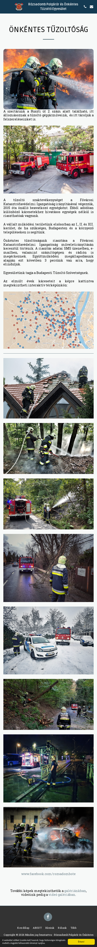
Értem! (81, 941)
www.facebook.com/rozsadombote (48, 874)
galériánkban (75, 891)
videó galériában (61, 894)
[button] (5, 6)
